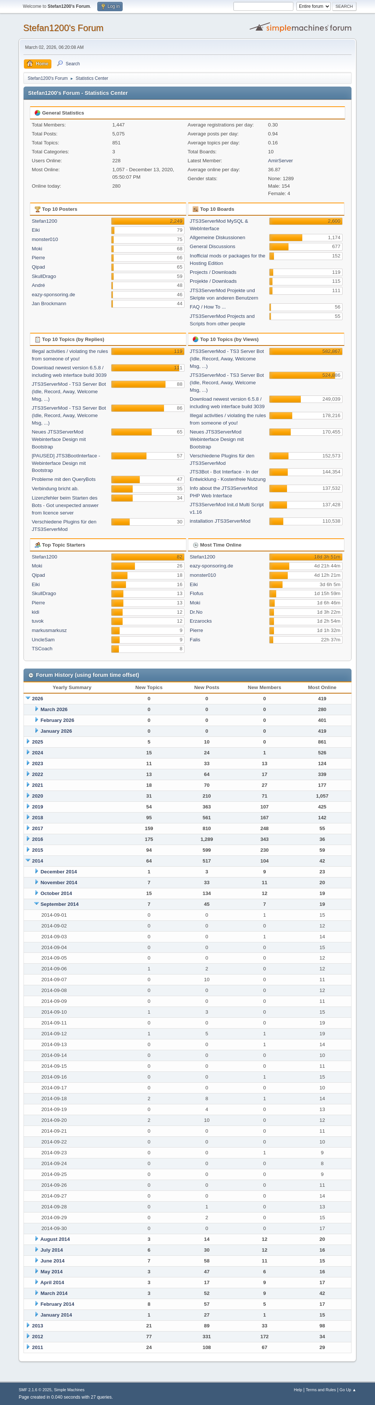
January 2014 (56, 1315)
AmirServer (280, 160)
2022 (37, 774)
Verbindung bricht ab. (55, 488)
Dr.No (196, 612)
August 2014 (55, 1239)
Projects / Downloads (213, 272)
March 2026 (54, 709)
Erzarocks (201, 621)
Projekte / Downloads (213, 281)
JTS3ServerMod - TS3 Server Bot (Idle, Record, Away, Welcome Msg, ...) (69, 391)
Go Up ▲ (348, 1389)
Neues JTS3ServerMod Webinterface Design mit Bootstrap (59, 439)
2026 (37, 698)
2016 (37, 839)
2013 (37, 1326)
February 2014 (57, 1304)
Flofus (196, 593)
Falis (195, 639)
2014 (37, 861)
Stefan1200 (44, 221)
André (38, 285)
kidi (35, 612)
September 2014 (60, 904)
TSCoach (42, 648)
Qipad (38, 267)
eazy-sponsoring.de (53, 294)
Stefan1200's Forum (63, 28)
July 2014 (52, 1250)
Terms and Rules (321, 1389)
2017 (37, 828)
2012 (37, 1336)
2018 (37, 817)
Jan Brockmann (49, 303)
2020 (37, 796)
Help (298, 1389)
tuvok (38, 621)
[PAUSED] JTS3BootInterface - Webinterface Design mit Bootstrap (66, 463)
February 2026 (57, 720)
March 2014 (54, 1293)
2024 (37, 752)
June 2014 (52, 1261)
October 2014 (56, 893)
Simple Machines (69, 1389)
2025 (37, 742)
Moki (37, 248)
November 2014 (59, 882)
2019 (37, 807)
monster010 (45, 239)
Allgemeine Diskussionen (217, 237)
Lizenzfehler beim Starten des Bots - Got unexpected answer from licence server (65, 505)
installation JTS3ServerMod (220, 521)
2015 (37, 850)
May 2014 (52, 1271)
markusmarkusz (49, 630)
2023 (37, 763)
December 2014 (59, 871)
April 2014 (52, 1282)
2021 (37, 785)
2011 (37, 1347)
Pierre (38, 257)
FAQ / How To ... (208, 307)
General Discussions (212, 246)
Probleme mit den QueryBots (63, 479)
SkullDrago (44, 276)
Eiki (36, 230)
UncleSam (43, 639)
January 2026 (56, 731)
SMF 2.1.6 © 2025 (35, 1389)
